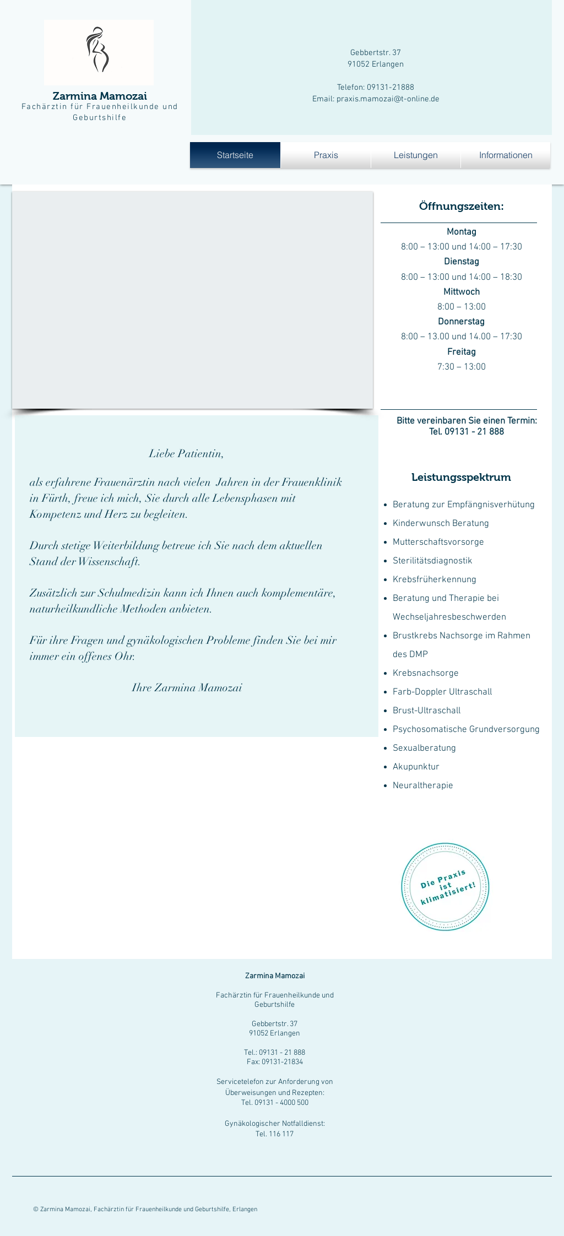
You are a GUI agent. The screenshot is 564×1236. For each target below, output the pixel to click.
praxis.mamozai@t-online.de (388, 99)
